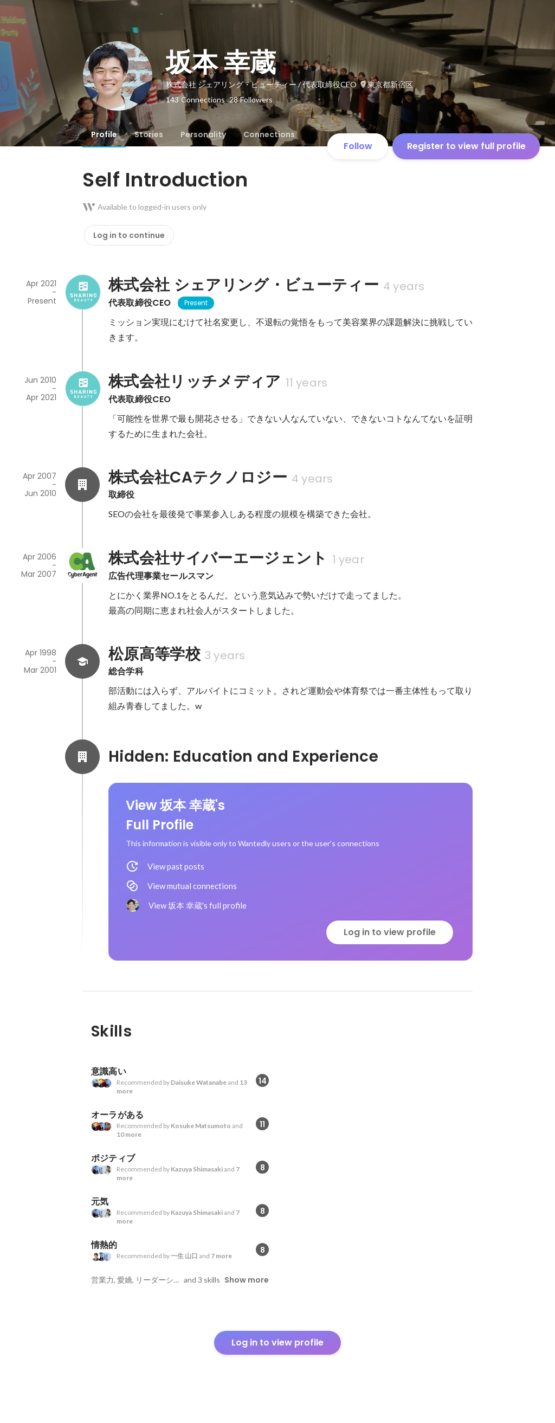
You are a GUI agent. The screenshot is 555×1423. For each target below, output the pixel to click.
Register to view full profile (466, 146)
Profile (104, 134)
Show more (246, 1279)
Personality (203, 134)
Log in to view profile (390, 932)
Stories (148, 134)
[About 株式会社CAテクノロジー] (82, 484)
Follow (358, 146)
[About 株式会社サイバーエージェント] (82, 565)
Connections (269, 134)
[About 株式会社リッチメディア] (82, 389)
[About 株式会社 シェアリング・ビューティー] (82, 292)
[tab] (104, 134)
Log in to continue (129, 235)
